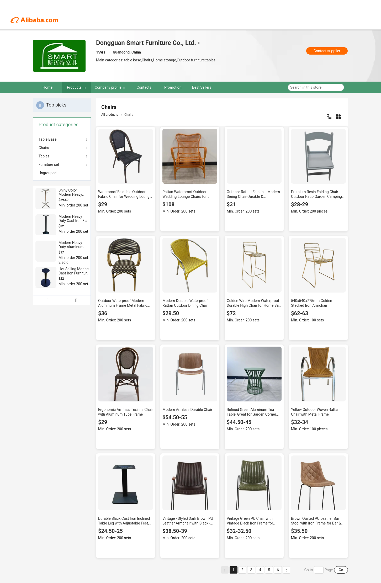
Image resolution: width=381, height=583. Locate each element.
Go (341, 570)
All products (109, 114)
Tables (44, 156)
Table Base (47, 139)
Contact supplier (327, 51)
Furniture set (49, 164)
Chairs (44, 148)
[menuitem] (62, 173)
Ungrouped (47, 173)
